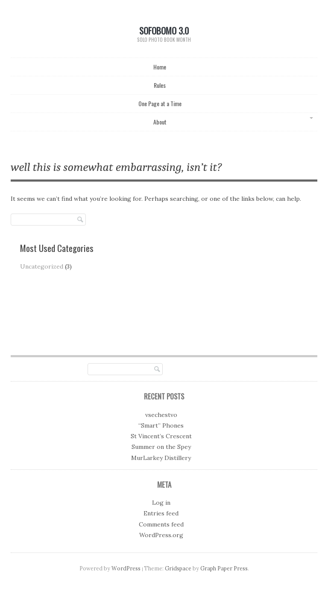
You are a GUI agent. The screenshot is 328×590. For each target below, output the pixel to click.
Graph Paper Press (224, 568)
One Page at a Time (160, 103)
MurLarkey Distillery (161, 458)
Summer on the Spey (161, 447)
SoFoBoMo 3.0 (164, 30)
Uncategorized (41, 266)
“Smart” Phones (161, 425)
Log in (161, 502)
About (160, 121)
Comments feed (161, 524)
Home (159, 66)
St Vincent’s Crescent (161, 436)
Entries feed (161, 513)
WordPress (126, 568)
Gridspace (178, 568)
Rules (160, 85)
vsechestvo (161, 415)
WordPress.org (161, 535)
